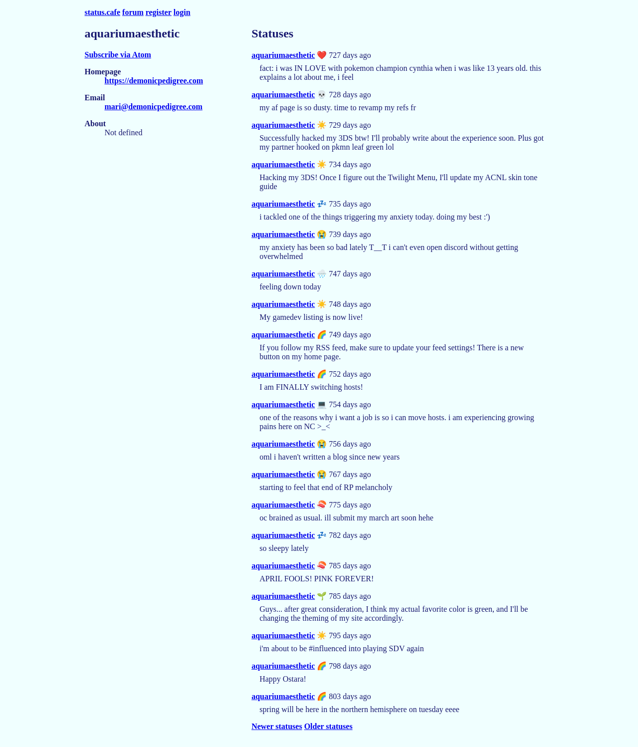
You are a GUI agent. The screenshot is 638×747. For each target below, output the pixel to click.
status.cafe (103, 12)
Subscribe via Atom (118, 54)
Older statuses (328, 726)
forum (133, 12)
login (182, 12)
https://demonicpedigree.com (154, 80)
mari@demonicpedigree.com (154, 106)
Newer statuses (276, 726)
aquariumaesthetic (283, 55)
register (159, 12)
